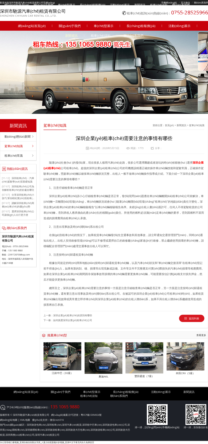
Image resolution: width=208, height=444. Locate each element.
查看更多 (201, 335)
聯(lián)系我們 (133, 35)
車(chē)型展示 (103, 26)
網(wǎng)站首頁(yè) (32, 26)
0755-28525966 (194, 14)
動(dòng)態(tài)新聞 (18, 136)
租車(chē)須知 (100, 35)
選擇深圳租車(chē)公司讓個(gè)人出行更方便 (18, 213)
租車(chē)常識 (14, 156)
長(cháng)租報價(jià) (141, 26)
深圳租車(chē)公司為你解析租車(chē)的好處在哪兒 (18, 188)
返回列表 (194, 318)
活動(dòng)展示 (179, 26)
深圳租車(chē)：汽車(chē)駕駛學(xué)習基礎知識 (18, 179)
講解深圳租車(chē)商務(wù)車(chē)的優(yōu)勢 (18, 204)
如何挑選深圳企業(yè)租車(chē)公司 (72, 320)
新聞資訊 (71, 35)
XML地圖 (25, 419)
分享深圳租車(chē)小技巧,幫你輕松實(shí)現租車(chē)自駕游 (18, 198)
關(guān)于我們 (70, 26)
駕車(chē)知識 (196, 125)
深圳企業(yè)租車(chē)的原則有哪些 (72, 315)
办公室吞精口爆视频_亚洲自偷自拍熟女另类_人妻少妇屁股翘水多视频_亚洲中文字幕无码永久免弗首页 (47, 442)
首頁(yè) (169, 125)
